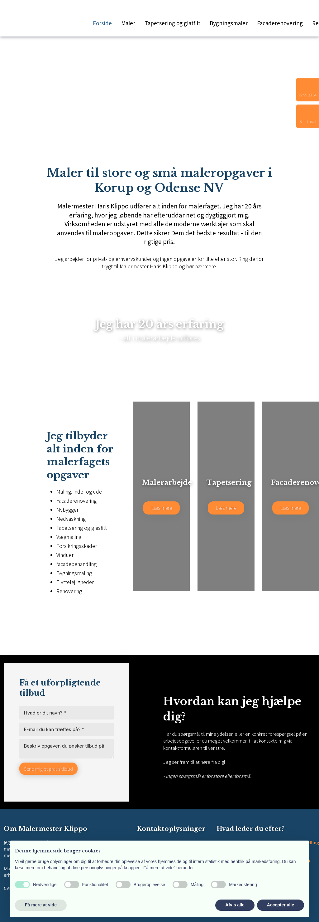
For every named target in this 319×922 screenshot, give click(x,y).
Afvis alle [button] (234, 904)
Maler (128, 23)
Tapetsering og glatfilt (172, 23)
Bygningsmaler (229, 23)
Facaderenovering (280, 23)
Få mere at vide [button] (41, 904)
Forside (102, 23)
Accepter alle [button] (280, 904)
